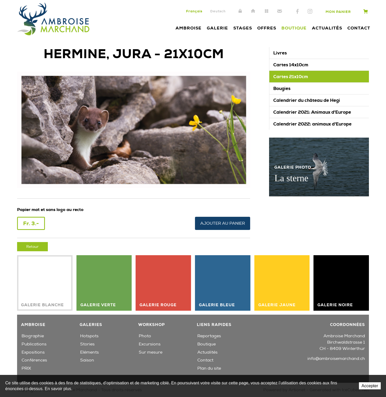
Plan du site (266, 11)
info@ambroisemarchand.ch (336, 358)
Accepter (370, 386)
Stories (87, 344)
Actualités (327, 28)
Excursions (150, 344)
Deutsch (218, 11)
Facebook (297, 11)
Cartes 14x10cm (290, 65)
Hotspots (89, 336)
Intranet (240, 11)
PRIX (26, 368)
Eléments (89, 352)
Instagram (309, 11)
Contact (279, 11)
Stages (242, 28)
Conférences (34, 360)
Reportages (209, 336)
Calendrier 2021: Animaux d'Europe (312, 112)
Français (194, 11)
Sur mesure (150, 352)
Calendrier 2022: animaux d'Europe (312, 124)
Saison (87, 360)
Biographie (33, 336)
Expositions (33, 352)
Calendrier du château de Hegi (306, 100)
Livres (280, 53)
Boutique (294, 28)
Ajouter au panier (222, 223)
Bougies (281, 88)
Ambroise (189, 28)
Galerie (217, 28)
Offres (266, 28)
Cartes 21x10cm (290, 76)
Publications (34, 344)
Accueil (253, 11)
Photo (145, 336)
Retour (32, 246)
